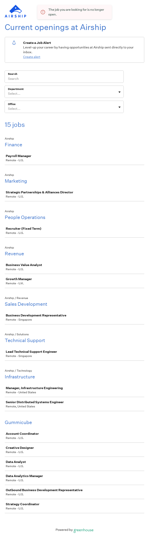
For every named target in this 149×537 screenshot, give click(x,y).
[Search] (64, 79)
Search (12, 74)
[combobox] (8, 94)
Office (12, 104)
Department (16, 89)
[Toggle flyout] (119, 92)
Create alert (31, 57)
